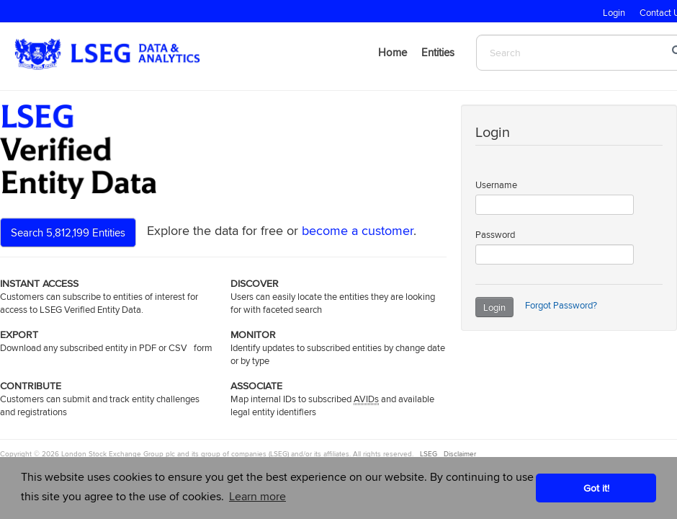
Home (392, 52)
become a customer (357, 230)
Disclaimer (460, 453)
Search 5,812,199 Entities (68, 232)
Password (495, 234)
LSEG (427, 453)
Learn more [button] (257, 496)
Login (494, 307)
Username (496, 184)
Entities (437, 52)
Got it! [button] (596, 487)
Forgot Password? (561, 304)
